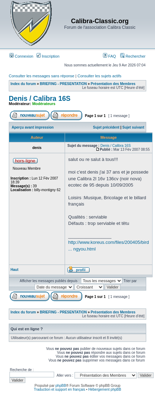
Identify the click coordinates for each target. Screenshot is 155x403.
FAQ (109, 56)
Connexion (21, 56)
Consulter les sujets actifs (99, 76)
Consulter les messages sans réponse (41, 76)
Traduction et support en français (59, 389)
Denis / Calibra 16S (40, 98)
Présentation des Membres (113, 84)
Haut (14, 270)
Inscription (48, 56)
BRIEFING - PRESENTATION (63, 84)
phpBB (61, 386)
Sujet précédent (106, 127)
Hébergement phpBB (104, 389)
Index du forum (23, 84)
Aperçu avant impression (32, 127)
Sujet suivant (133, 127)
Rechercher (133, 56)
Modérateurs (44, 104)
